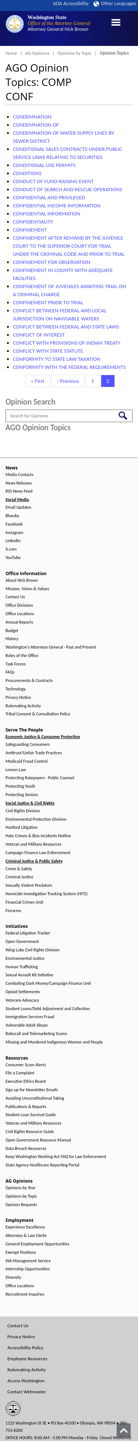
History (12, 638)
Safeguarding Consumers (28, 744)
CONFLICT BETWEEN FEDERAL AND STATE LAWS (66, 326)
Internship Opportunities (28, 1269)
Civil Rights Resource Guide (30, 1131)
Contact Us (15, 597)
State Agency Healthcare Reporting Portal (42, 1165)
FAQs (10, 672)
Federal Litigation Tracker (28, 933)
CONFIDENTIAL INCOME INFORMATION (56, 205)
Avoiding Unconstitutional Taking (35, 1098)
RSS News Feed (19, 491)
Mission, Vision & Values (27, 589)
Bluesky (12, 515)
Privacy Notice (18, 697)
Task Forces (16, 664)
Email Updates (18, 507)
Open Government (22, 941)
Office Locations (20, 613)
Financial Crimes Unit (24, 902)
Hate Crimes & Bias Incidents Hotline (38, 836)
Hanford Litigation (22, 827)
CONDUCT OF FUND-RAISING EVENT (53, 181)
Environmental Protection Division (36, 819)
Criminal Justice (19, 877)
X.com (11, 549)
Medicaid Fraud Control (26, 761)
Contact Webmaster (26, 1391)
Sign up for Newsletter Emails (32, 1090)
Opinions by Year (20, 1188)
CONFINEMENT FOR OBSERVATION (51, 262)
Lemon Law (16, 769)
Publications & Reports (26, 1106)
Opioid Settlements (23, 992)
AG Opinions (37, 53)
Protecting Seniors (22, 794)
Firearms (13, 910)
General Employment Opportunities (37, 1244)
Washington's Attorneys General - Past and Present (51, 647)
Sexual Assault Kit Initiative (29, 975)
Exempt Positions (21, 1252)
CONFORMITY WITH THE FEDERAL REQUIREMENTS (69, 367)
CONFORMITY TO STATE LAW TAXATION (56, 359)
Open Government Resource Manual (38, 1140)
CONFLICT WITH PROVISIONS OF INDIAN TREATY (66, 343)
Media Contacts (19, 474)
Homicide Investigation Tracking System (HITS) (47, 894)
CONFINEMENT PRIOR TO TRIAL (48, 302)
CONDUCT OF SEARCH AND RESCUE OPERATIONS (67, 189)
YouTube (13, 557)
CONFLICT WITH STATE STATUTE (48, 351)
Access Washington (26, 1380)
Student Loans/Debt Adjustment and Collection (48, 1008)
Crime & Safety (19, 869)
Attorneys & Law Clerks (26, 1235)
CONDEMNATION (32, 116)
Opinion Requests (21, 1204)
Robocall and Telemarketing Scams (36, 1033)
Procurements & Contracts (29, 680)
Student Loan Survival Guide (31, 1114)
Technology (16, 689)
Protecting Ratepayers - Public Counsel (40, 778)
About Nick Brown (22, 580)
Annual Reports (19, 622)
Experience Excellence (25, 1227)
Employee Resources (27, 1358)
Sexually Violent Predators (29, 885)
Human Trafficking (22, 967)
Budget (12, 630)
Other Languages (114, 3)
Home (11, 53)
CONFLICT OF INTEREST (39, 334)
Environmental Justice (25, 958)
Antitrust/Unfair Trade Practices (34, 753)
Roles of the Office (22, 655)
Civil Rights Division (23, 811)
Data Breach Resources (26, 1148)
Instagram (14, 532)
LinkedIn (13, 540)
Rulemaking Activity (23, 706)
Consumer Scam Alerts (26, 1065)
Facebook (14, 524)
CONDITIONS (27, 173)
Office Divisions (19, 605)
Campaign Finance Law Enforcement (38, 852)
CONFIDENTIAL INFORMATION (46, 213)
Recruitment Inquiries (25, 1294)
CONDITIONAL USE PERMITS (44, 165)
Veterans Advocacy (22, 1000)
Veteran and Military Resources (33, 844)
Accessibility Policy (25, 1347)
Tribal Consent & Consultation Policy (38, 714)
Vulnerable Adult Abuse (27, 1025)
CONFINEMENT (30, 229)
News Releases (19, 483)
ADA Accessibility (71, 3)
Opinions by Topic (74, 53)
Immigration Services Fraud (30, 1016)
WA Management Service (28, 1261)
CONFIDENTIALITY (33, 221)
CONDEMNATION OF (36, 124)
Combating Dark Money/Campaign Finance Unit (48, 983)
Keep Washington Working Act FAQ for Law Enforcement (56, 1156)
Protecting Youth (20, 786)
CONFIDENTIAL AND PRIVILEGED (49, 197)
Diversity (13, 1277)
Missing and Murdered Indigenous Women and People (54, 1042)
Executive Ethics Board (26, 1081)
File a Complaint (20, 1073)
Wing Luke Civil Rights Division (33, 950)
